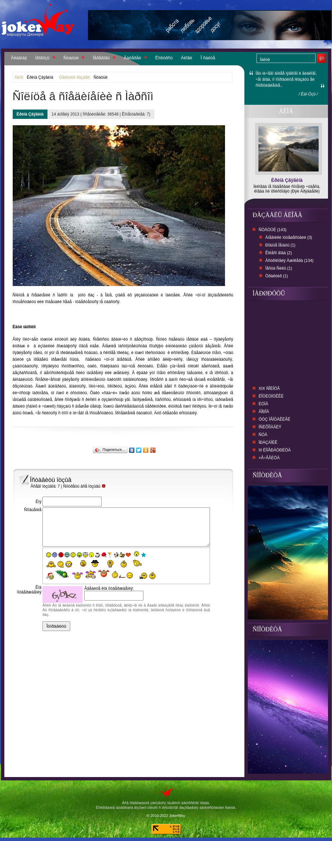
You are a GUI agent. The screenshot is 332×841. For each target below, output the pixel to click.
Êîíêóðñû (164, 57)
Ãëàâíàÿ (19, 57)
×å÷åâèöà (269, 457)
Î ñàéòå (208, 57)
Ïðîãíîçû (42, 57)
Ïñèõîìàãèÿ (270, 427)
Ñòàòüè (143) (273, 229)
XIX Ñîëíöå (269, 388)
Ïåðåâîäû (101, 57)
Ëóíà (263, 404)
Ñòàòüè (71, 57)
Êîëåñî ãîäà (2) (278, 253)
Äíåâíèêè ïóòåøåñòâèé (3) (288, 237)
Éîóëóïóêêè (271, 396)
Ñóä (263, 434)
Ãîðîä (264, 411)
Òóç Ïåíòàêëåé (275, 419)
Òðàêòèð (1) (276, 276)
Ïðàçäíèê (268, 442)
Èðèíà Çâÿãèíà (40, 77)
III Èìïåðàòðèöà (275, 450)
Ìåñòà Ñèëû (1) (278, 268)
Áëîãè (186, 57)
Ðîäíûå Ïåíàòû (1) (280, 245)
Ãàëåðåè (132, 57)
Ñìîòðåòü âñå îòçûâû (84, 486)
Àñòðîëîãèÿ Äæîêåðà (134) (289, 260)
